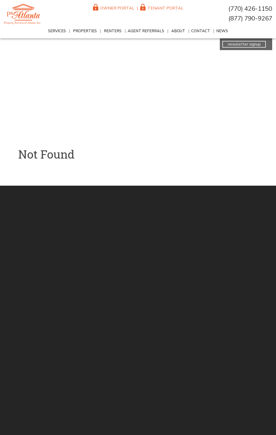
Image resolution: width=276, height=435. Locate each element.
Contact (200, 31)
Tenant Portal (161, 8)
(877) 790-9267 (250, 18)
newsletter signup (244, 44)
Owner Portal (113, 8)
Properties (85, 31)
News (222, 31)
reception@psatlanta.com (271, 159)
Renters (113, 31)
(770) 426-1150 (250, 9)
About (178, 31)
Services (57, 31)
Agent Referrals (146, 31)
